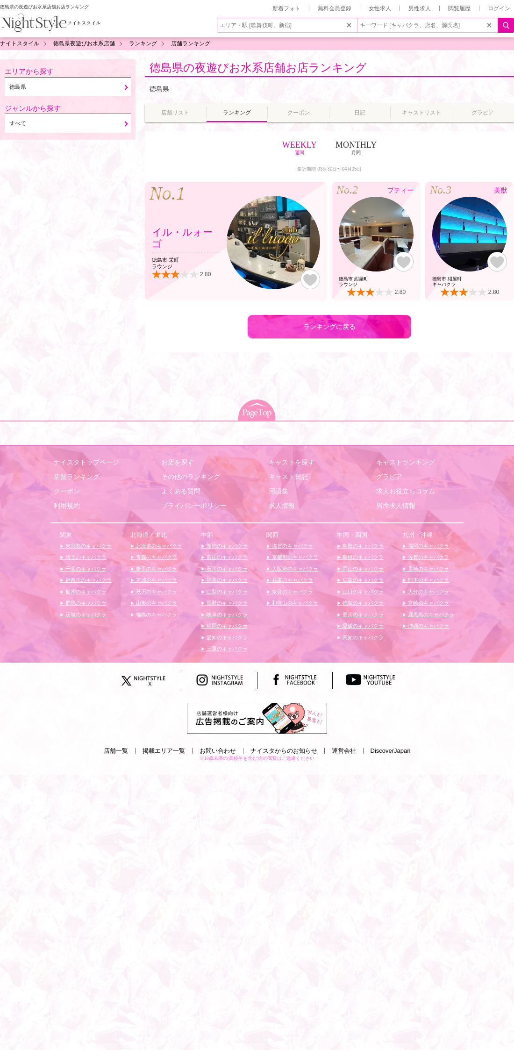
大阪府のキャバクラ (294, 568)
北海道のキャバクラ (158, 546)
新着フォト (286, 8)
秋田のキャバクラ (156, 591)
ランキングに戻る (329, 326)
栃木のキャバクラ (85, 591)
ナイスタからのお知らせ (283, 750)
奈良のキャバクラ (292, 591)
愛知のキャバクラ (226, 637)
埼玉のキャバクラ (85, 557)
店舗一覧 (116, 750)
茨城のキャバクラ (85, 614)
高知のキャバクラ (362, 637)
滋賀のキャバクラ (292, 546)
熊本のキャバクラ (428, 580)
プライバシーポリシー (194, 505)
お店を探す (177, 462)
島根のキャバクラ (362, 557)
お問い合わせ (218, 750)
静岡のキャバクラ (226, 626)
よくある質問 (180, 491)
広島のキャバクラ (362, 580)
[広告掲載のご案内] (257, 717)
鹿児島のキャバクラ (430, 614)
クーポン (67, 491)
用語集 (278, 491)
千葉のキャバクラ (85, 568)
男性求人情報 (395, 505)
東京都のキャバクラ (88, 546)
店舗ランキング (77, 476)
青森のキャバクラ (156, 557)
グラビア (389, 476)
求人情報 (282, 505)
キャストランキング (405, 462)
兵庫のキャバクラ (292, 580)
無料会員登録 (334, 8)
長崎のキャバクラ (428, 568)
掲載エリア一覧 (164, 750)
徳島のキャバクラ (362, 603)
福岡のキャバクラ (428, 546)
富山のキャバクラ (226, 557)
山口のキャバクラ (362, 591)
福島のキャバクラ (156, 614)
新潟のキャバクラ (226, 546)
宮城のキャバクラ (156, 580)
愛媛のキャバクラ (362, 626)
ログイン (499, 8)
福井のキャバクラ (226, 580)
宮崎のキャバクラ (428, 603)
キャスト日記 (288, 476)
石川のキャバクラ (226, 568)
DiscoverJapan (391, 750)
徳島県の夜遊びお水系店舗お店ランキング (258, 67)
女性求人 (380, 8)
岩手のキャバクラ (156, 568)
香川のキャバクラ (362, 614)
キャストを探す (291, 462)
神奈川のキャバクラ (88, 580)
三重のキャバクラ (226, 648)
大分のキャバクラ (428, 591)
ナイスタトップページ (86, 462)
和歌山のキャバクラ (294, 603)
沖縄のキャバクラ (428, 626)
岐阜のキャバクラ (226, 614)
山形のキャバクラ (156, 603)
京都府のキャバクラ (294, 557)
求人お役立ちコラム (405, 491)
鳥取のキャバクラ (362, 546)
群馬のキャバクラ (85, 603)
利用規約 (67, 505)
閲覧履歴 (459, 8)
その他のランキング (190, 476)
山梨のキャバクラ (226, 591)
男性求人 (419, 8)
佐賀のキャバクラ (428, 557)
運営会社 (344, 750)
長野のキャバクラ (226, 603)
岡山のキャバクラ (362, 568)
